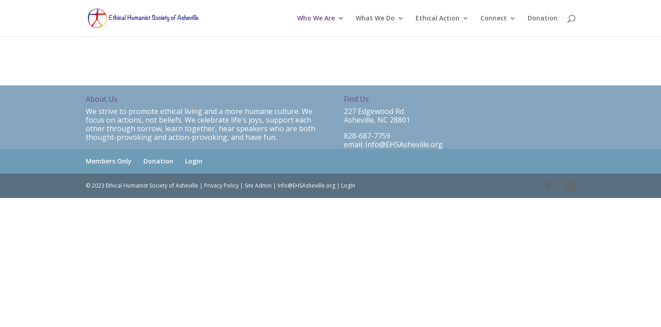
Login (193, 161)
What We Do (375, 18)
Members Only (109, 161)
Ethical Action (438, 18)
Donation (543, 18)
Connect (493, 18)
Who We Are (316, 18)
